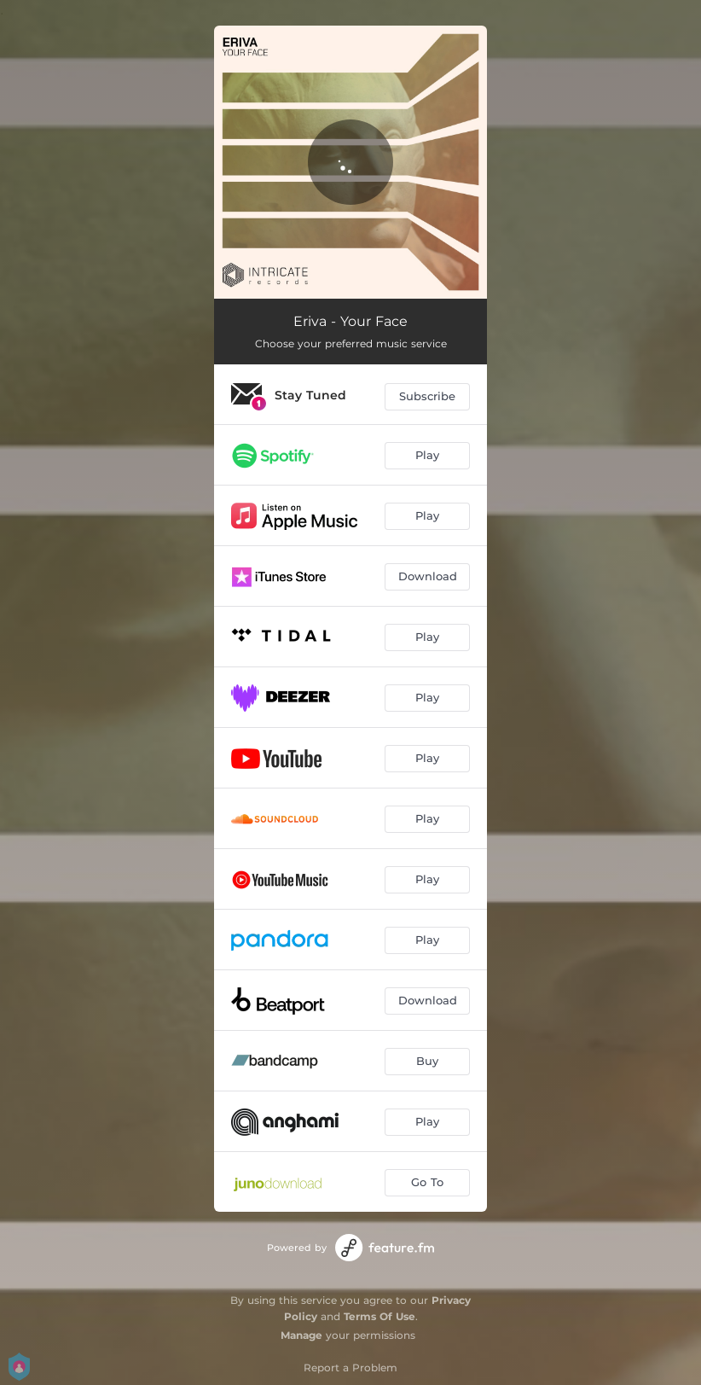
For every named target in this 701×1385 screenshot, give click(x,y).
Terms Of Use (379, 1316)
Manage (301, 1335)
